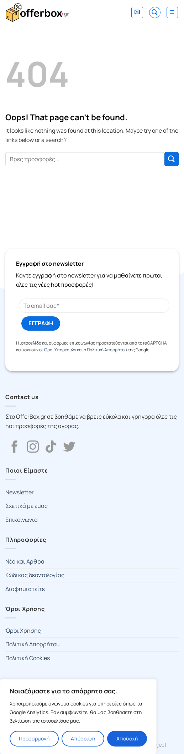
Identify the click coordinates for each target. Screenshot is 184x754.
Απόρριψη (83, 738)
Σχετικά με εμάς (26, 506)
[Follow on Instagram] (33, 447)
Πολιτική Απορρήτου (107, 350)
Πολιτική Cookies (27, 658)
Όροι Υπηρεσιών (60, 350)
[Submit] (171, 159)
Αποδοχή (127, 738)
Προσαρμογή (34, 738)
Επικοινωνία (21, 520)
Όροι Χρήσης (23, 631)
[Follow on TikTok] (51, 447)
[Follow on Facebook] (15, 447)
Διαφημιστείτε (25, 589)
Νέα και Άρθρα (24, 561)
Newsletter (19, 492)
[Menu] (172, 12)
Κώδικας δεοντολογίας (34, 575)
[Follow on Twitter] (69, 447)
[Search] (155, 12)
